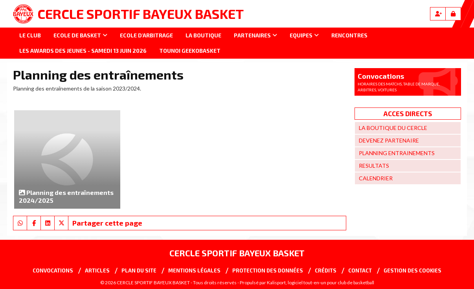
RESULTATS (374, 165)
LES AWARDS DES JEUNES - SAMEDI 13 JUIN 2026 (83, 50)
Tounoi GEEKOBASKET (189, 50)
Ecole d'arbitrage (146, 35)
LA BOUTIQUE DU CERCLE (393, 127)
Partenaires (255, 35)
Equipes (304, 35)
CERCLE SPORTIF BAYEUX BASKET (140, 14)
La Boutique (203, 35)
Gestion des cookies (412, 270)
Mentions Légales (194, 270)
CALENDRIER (376, 178)
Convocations (53, 270)
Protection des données (267, 270)
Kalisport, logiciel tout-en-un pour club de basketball (320, 282)
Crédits (325, 270)
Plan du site (138, 270)
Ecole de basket (80, 35)
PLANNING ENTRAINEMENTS (397, 153)
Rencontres (349, 35)
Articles (97, 270)
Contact (360, 270)
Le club (30, 35)
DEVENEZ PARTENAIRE (389, 140)
